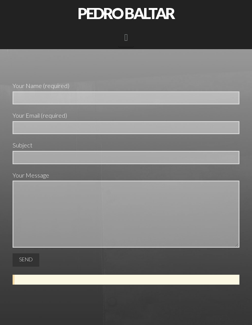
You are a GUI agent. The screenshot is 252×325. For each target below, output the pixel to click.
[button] (125, 37)
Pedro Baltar (126, 13)
